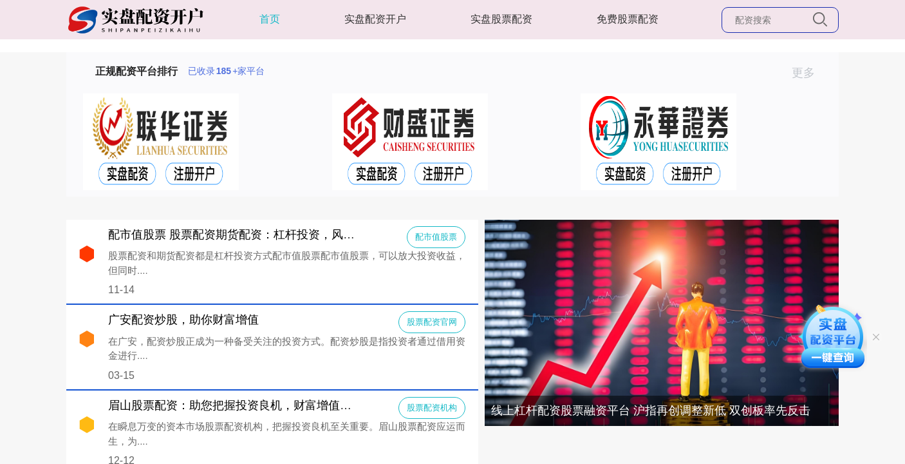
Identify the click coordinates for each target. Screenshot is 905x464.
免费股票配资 (627, 19)
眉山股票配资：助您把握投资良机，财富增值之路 (235, 405)
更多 (809, 72)
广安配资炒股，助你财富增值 (183, 319)
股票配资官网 (432, 322)
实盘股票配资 (501, 19)
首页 (269, 19)
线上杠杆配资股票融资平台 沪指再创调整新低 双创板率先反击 (650, 410)
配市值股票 (436, 237)
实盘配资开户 (375, 19)
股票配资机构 (432, 407)
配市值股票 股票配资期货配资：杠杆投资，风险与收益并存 (260, 234)
